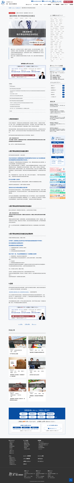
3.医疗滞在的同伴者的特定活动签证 (16, 98)
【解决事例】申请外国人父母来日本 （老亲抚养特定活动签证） (17, 399)
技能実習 (59, 31)
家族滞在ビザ (12, 393)
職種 (60, 59)
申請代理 (11, 350)
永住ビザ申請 (26, 446)
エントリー (40, 448)
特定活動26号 (21, 18)
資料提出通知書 (52, 34)
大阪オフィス (12, 450)
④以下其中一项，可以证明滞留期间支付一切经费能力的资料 (19, 108)
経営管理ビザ (57, 90)
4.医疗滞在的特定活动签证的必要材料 (16, 100)
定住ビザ (15, 372)
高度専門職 (60, 23)
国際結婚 (11, 372)
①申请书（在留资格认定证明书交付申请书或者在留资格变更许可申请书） (22, 102)
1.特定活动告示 (12, 86)
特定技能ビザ (56, 44)
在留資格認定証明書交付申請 (18, 350)
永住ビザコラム (12, 461)
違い (59, 57)
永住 (53, 59)
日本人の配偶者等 (56, 26)
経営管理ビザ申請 (27, 444)
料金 (53, 52)
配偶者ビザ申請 (26, 443)
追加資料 (57, 34)
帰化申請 (55, 18)
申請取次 (31, 371)
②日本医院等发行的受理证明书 (15, 104)
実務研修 (61, 49)
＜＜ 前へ (20, 324)
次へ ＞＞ (34, 324)
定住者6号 (52, 31)
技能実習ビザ (56, 49)
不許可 (58, 39)
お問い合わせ (40, 458)
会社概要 (54, 161)
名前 (59, 44)
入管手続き (15, 351)
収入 (55, 39)
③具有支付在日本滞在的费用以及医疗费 (16, 95)
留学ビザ (57, 21)
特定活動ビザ (11, 18)
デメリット (63, 57)
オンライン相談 (41, 455)
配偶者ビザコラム (12, 458)
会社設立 (58, 41)
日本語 (58, 54)
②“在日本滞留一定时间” (14, 93)
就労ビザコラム (12, 457)
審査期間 (52, 44)
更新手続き (62, 52)
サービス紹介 (35, 4)
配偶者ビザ (57, 88)
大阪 (51, 54)
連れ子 (55, 31)
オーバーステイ (60, 18)
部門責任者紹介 (61, 161)
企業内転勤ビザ (62, 26)
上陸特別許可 (61, 36)
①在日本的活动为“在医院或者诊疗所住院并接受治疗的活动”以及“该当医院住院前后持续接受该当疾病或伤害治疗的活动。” (27, 91)
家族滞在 (52, 36)
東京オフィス (12, 451)
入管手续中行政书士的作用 (34, 374)
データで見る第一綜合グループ (44, 443)
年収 (57, 23)
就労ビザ (52, 18)
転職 (54, 23)
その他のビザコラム (13, 464)
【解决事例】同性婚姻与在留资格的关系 (36, 352)
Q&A (61, 41)
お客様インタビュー (64, 4)
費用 (51, 52)
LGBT (39, 350)
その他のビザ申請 (27, 448)
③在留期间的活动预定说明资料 (15, 106)
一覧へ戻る (27, 324)
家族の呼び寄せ (52, 21)
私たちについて (29, 4)
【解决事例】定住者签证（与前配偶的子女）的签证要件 (17, 375)
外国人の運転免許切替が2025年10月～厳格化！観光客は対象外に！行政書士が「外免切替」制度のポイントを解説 (57, 130)
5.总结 (11, 111)
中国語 (30, 18)
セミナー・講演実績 (47, 4)
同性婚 (36, 350)
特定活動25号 (16, 18)
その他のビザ (57, 97)
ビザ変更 (63, 31)
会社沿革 (54, 163)
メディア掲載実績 (56, 4)
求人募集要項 (41, 446)
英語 (60, 54)
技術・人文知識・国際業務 (54, 57)
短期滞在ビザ (56, 36)
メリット (54, 54)
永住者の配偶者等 (53, 41)
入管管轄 (39, 393)
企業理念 (11, 443)
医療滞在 (26, 18)
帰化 (51, 59)
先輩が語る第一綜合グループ (43, 444)
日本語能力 (52, 39)
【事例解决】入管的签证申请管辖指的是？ (36, 396)
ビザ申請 (35, 393)
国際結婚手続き (58, 52)
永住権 (51, 23)
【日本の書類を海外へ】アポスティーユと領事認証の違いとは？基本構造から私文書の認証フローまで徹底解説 (57, 118)
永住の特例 (52, 49)
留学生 (61, 34)
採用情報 (71, 4)
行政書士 (31, 372)
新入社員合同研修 (41, 447)
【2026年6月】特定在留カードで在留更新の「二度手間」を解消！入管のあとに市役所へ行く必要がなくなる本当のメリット (57, 111)
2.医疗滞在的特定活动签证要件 (15, 88)
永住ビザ (61, 21)
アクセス (60, 163)
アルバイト (57, 59)
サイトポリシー (41, 461)
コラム (41, 4)
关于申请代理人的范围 (14, 353)
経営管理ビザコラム (13, 460)
